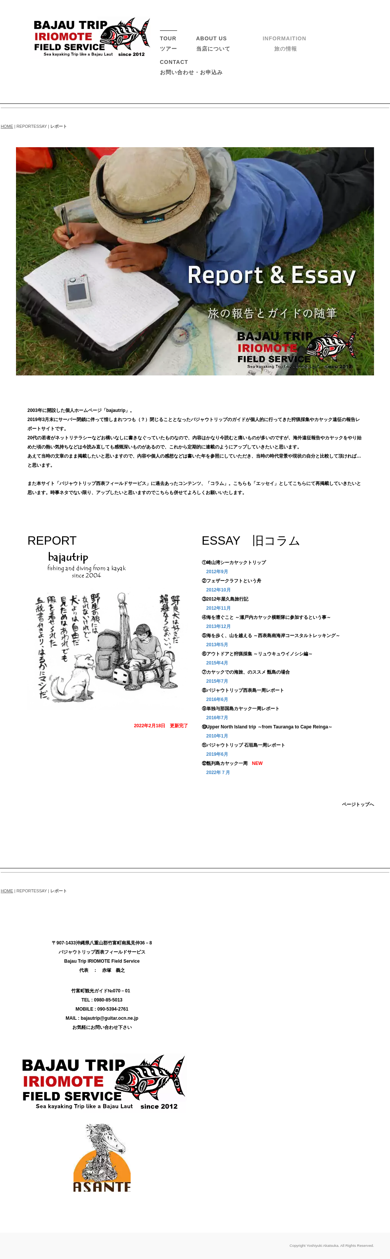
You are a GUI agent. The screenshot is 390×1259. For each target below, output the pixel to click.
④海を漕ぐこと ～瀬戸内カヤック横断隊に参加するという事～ (266, 617)
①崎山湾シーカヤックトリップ (234, 562)
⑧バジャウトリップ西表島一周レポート (243, 690)
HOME (7, 126)
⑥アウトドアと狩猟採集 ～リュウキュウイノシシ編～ (257, 654)
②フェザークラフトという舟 (231, 580)
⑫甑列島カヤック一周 (225, 763)
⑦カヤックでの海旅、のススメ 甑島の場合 (246, 672)
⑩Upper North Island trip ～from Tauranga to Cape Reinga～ (267, 727)
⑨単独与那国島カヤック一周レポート (241, 708)
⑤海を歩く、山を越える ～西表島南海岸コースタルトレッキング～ (271, 635)
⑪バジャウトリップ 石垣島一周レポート (243, 745)
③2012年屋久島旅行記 (225, 599)
